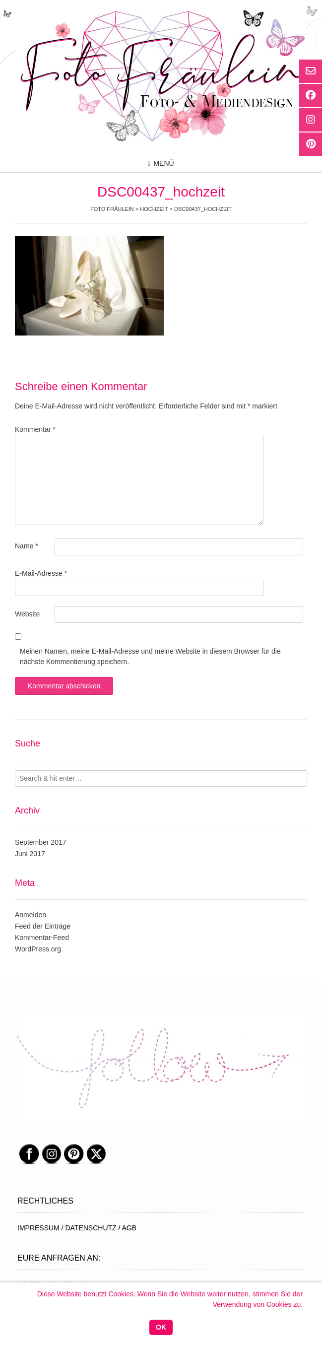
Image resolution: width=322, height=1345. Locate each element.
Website (27, 614)
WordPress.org (38, 949)
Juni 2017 (30, 854)
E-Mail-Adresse (41, 573)
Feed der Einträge (42, 926)
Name (26, 546)
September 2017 (40, 842)
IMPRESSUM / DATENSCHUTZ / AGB (76, 1228)
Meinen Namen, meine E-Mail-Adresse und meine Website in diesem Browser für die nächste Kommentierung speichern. (150, 656)
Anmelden (30, 915)
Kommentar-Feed (42, 938)
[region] (161, 1067)
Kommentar (35, 429)
